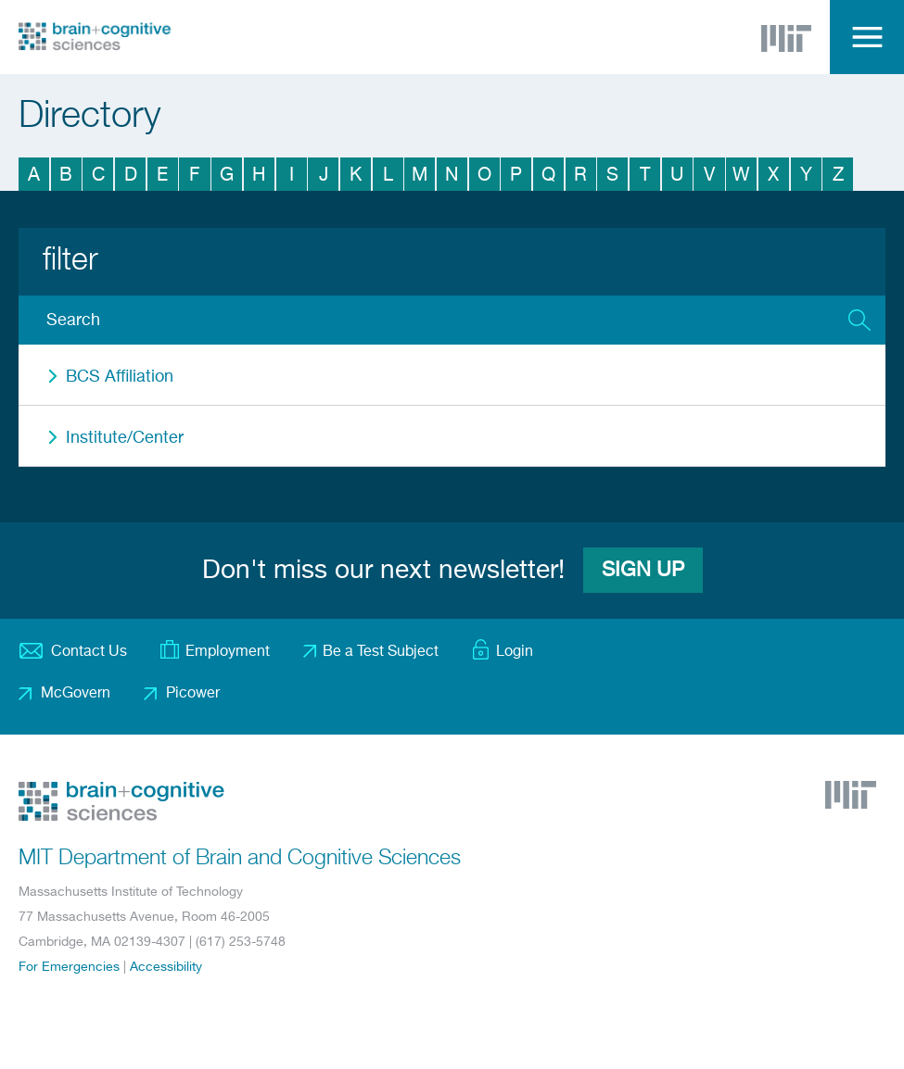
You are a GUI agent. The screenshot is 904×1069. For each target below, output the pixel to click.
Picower (193, 693)
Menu (867, 37)
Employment (227, 652)
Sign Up (643, 570)
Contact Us (89, 652)
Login (514, 652)
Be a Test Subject (381, 652)
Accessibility (166, 967)
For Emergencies (69, 967)
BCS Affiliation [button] (119, 377)
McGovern (75, 693)
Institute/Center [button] (125, 438)
